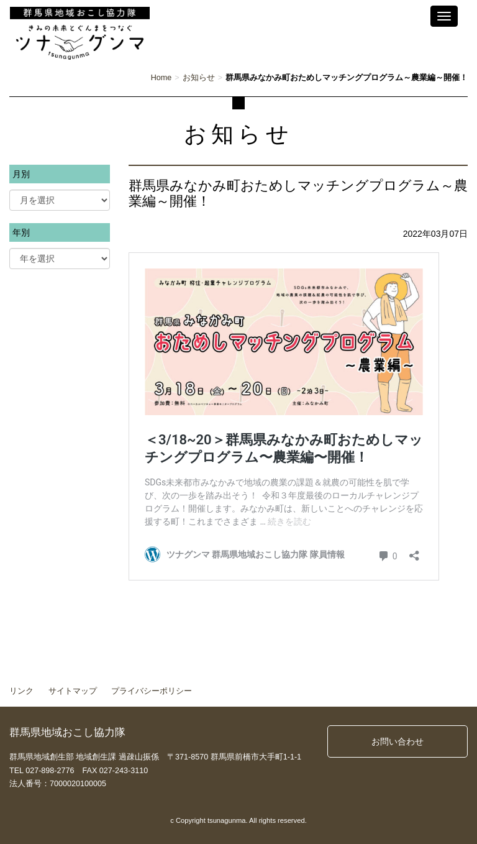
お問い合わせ (397, 741)
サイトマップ (72, 691)
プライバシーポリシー (151, 691)
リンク (21, 691)
